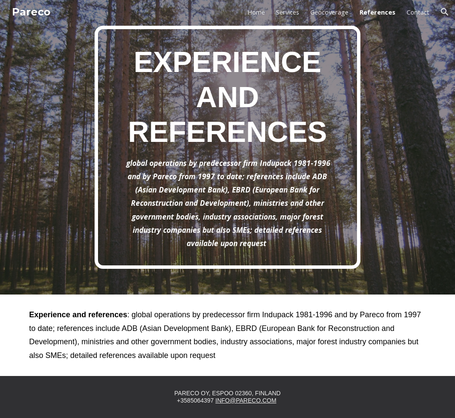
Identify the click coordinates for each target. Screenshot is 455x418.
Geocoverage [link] (329, 12)
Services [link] (287, 12)
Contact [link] (418, 12)
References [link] (378, 12)
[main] (227, 147)
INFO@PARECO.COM (245, 400)
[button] (444, 12)
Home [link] (256, 12)
